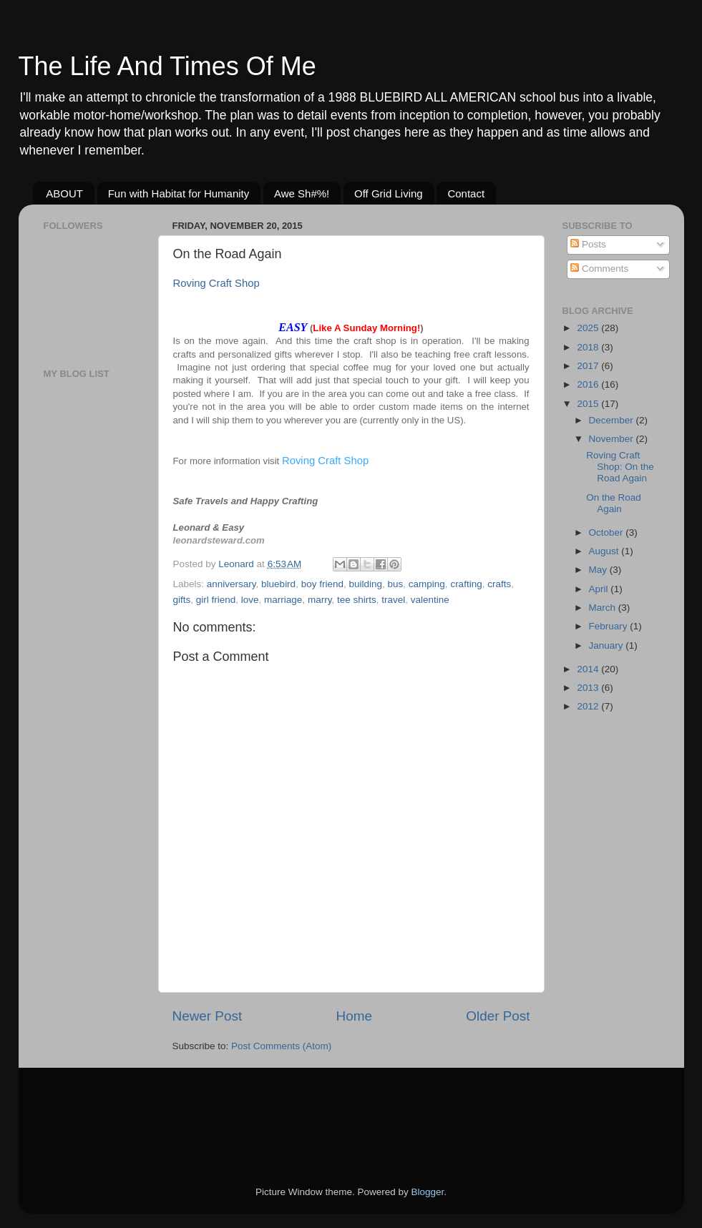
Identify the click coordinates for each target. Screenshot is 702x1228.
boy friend (322, 584)
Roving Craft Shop (216, 283)
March (603, 607)
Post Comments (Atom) (281, 1046)
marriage (283, 599)
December (612, 420)
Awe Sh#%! (301, 193)
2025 (589, 328)
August (605, 551)
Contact (465, 193)
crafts (499, 584)
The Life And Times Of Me (167, 66)
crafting (466, 584)
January (607, 645)
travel (393, 599)
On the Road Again (613, 503)
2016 (589, 384)
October (607, 532)
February (609, 626)
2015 (589, 403)
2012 (589, 706)
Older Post (498, 1015)
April (600, 589)
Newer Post (207, 1015)
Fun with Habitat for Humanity (179, 193)
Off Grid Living (388, 193)
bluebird (278, 584)
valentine (430, 599)
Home (354, 1015)
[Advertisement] (87, 615)
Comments (599, 268)
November (612, 438)
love (250, 599)
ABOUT (64, 193)
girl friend (216, 599)
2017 (589, 365)
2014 (589, 669)
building (365, 584)
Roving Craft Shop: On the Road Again (620, 466)
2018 (589, 347)
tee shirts (356, 599)
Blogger (427, 1192)
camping (427, 584)
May (599, 569)
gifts (182, 599)
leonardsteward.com (219, 540)
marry (320, 599)
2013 (589, 687)
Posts (588, 244)
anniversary (231, 584)
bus (396, 584)
